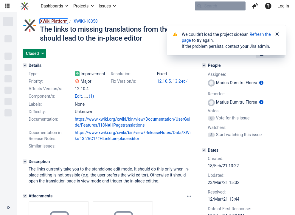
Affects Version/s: (45, 88)
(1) (91, 96)
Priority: (36, 81)
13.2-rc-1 (181, 81)
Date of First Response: (229, 208)
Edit (78, 96)
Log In (283, 6)
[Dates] (204, 150)
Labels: (35, 104)
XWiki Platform (54, 21)
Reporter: (216, 93)
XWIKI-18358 (86, 21)
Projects (80, 6)
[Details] (25, 65)
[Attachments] (25, 196)
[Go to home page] (24, 6)
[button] (7, 6)
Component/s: (42, 96)
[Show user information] (261, 82)
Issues (105, 6)
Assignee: (217, 74)
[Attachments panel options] (189, 196)
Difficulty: (37, 111)
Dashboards (52, 6)
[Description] (25, 161)
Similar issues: (42, 146)
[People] (204, 65)
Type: (33, 73)
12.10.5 (164, 81)
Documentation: (43, 119)
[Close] (277, 34)
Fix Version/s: (123, 81)
